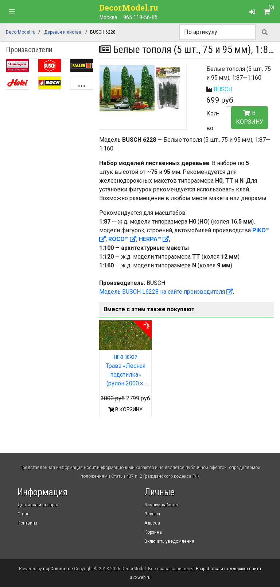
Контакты (27, 523)
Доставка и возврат (38, 504)
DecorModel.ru (129, 7)
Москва (108, 17)
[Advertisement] (49, 135)
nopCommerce (58, 568)
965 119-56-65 (140, 17)
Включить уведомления (169, 541)
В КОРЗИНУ (125, 409)
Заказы (152, 514)
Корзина (153, 532)
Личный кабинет (161, 504)
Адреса (152, 523)
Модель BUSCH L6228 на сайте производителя (166, 291)
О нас (24, 514)
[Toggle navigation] (12, 12)
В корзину (249, 117)
